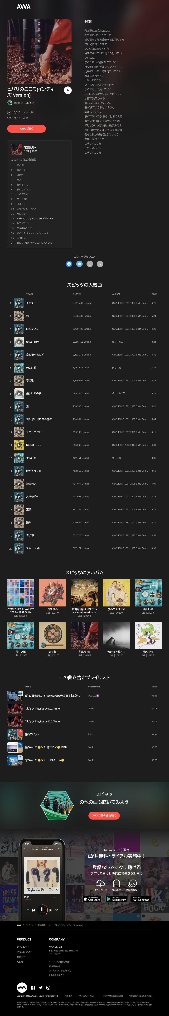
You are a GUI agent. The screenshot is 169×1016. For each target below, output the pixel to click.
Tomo (91, 708)
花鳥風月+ (30, 147)
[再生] (68, 90)
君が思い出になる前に (39, 419)
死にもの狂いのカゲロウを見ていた (34, 242)
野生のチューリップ (26, 209)
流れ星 (20, 165)
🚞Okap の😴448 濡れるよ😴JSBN (46, 747)
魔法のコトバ (33, 445)
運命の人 (31, 483)
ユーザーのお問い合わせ (59, 962)
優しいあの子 (33, 341)
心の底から (22, 194)
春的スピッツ (32, 734)
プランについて (24, 952)
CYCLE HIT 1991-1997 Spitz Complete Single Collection (140, 303)
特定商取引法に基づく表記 (140, 996)
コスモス (21, 204)
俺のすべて (22, 184)
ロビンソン (32, 329)
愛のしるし (22, 170)
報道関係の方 (55, 966)
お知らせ (21, 957)
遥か (28, 522)
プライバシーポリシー (88, 996)
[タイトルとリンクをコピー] (90, 264)
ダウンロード (23, 947)
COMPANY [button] (57, 939)
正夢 (28, 509)
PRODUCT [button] (24, 939)
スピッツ (29, 102)
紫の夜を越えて (116, 652)
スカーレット (33, 548)
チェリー (31, 303)
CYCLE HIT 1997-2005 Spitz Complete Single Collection (140, 316)
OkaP (91, 747)
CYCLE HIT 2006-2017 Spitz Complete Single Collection (140, 445)
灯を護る (53, 609)
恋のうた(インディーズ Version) (32, 233)
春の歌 (30, 380)
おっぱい (21, 238)
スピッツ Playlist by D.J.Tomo (42, 708)
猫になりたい (23, 189)
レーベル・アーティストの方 (60, 971)
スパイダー (32, 496)
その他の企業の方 (56, 975)
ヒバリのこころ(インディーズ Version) (67, 925)
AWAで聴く (26, 128)
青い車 (30, 535)
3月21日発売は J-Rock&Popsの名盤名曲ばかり (53, 695)
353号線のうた (24, 228)
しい (90, 734)
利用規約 (68, 996)
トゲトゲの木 (23, 223)
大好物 (53, 652)
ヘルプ (20, 962)
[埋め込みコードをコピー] (100, 264)
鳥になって (22, 213)
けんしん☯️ (93, 695)
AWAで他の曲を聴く (104, 815)
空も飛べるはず (35, 354)
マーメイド (22, 199)
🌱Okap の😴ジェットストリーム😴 (44, 760)
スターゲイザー (34, 432)
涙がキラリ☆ (33, 471)
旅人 (19, 180)
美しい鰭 (31, 367)
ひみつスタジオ (116, 609)
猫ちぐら (148, 652)
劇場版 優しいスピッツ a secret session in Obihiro (84, 612)
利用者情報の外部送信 (113, 996)
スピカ (20, 175)
